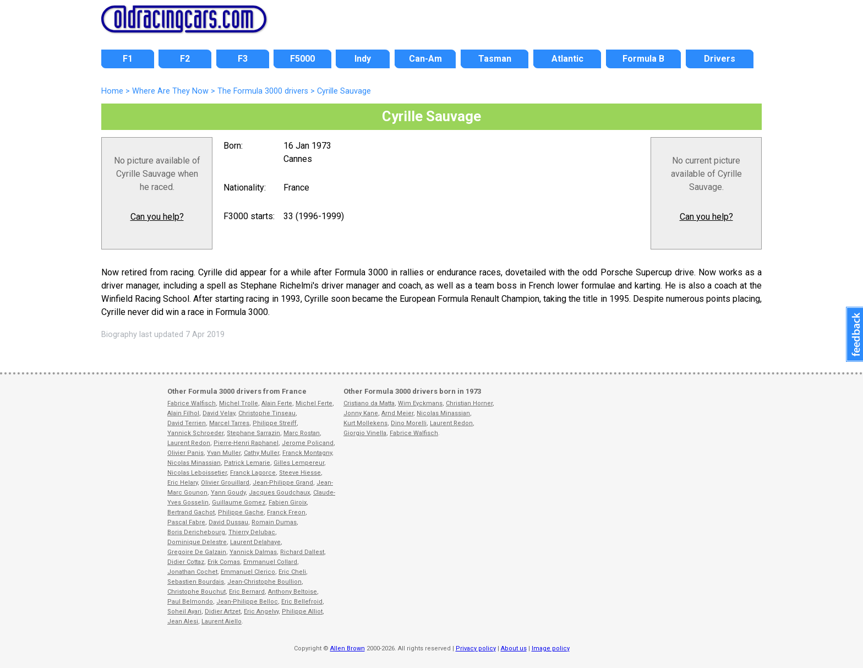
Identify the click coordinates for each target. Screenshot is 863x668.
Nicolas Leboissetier (197, 472)
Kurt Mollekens (365, 423)
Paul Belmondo (190, 601)
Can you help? (157, 216)
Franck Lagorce (253, 472)
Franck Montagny (307, 453)
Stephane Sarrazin (253, 433)
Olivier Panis (185, 453)
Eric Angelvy (261, 611)
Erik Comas (223, 562)
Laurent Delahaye (255, 542)
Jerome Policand (308, 443)
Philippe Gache (241, 512)
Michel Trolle (238, 403)
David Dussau (228, 522)
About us (514, 648)
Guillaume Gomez (238, 502)
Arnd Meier (397, 413)
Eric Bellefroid (302, 601)
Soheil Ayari (184, 611)
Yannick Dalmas (253, 552)
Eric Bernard (247, 591)
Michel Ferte (314, 403)
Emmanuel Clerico (248, 571)
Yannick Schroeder (195, 433)
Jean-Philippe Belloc (247, 601)
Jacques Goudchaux (279, 492)
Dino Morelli (409, 423)
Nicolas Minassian (194, 462)
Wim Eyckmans (420, 403)
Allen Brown (347, 648)
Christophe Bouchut (196, 591)
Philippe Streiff (275, 423)
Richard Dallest (302, 552)
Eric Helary (182, 482)
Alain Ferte (276, 403)
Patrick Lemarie (247, 462)
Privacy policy (476, 648)
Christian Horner (469, 403)
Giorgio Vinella (364, 433)
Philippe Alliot (302, 611)
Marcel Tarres (229, 423)
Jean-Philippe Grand (283, 482)
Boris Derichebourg (196, 532)
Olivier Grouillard (225, 482)
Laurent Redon (188, 443)
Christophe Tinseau (267, 413)
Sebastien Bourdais (195, 581)
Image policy (551, 648)
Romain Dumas (274, 522)
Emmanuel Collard (270, 562)
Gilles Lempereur (299, 462)
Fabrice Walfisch (191, 403)
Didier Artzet (223, 611)
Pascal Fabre (186, 522)
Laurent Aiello (221, 621)
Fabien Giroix (288, 502)
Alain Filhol (183, 413)
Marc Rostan (301, 433)
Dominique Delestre (197, 542)
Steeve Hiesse (300, 472)
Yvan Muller (224, 453)
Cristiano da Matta (369, 403)
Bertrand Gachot (191, 512)
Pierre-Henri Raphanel (246, 443)
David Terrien (186, 423)
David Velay (219, 413)
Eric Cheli (292, 571)
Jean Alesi (182, 621)
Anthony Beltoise (292, 591)
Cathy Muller (261, 453)
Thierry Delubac (251, 532)
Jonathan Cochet (192, 571)
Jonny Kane (360, 413)
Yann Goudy (228, 492)
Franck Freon (286, 512)
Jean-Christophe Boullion (264, 581)
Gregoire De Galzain (196, 552)
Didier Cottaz (185, 562)
